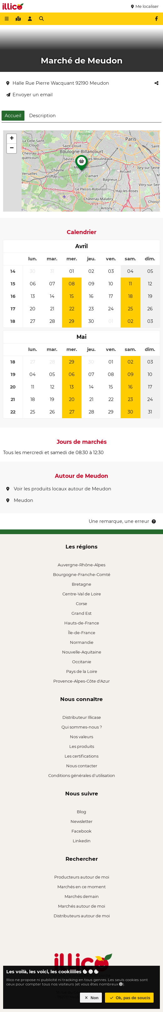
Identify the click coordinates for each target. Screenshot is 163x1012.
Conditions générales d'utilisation (81, 775)
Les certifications (81, 756)
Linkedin (82, 840)
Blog (81, 811)
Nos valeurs (81, 736)
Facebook (81, 831)
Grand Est (81, 613)
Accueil (13, 115)
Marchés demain (82, 896)
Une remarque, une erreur (123, 521)
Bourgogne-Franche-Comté (81, 574)
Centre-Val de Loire (81, 593)
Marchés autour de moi (81, 906)
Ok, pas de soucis (129, 997)
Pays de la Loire (81, 671)
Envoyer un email (29, 95)
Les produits (81, 746)
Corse (81, 603)
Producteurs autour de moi (81, 876)
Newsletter (81, 821)
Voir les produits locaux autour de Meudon (58, 489)
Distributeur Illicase (81, 717)
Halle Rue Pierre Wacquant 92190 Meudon (57, 83)
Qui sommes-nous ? (81, 726)
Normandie (81, 642)
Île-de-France (81, 632)
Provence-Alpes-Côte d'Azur (81, 681)
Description (42, 115)
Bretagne (81, 584)
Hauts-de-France (81, 622)
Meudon (19, 500)
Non (91, 997)
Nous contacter (81, 765)
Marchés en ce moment (81, 886)
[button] (81, 164)
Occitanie (81, 661)
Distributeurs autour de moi (82, 915)
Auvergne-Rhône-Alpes (81, 564)
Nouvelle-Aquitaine (81, 651)
